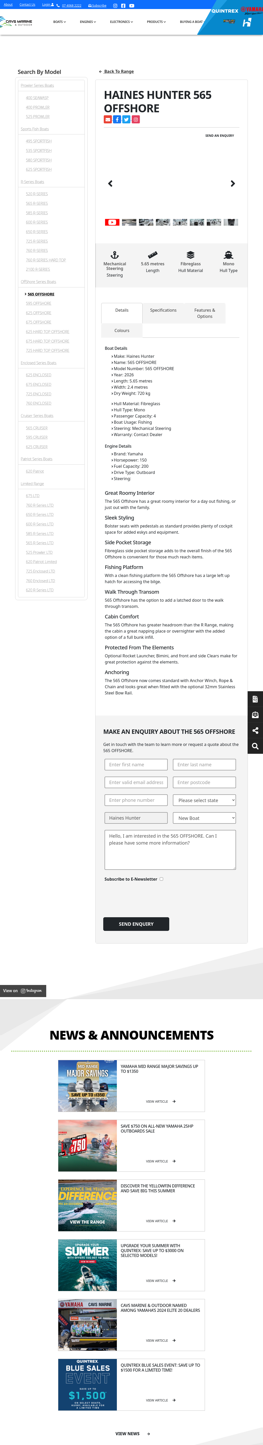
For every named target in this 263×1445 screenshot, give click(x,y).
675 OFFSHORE (38, 322)
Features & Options (204, 313)
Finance (224, 1304)
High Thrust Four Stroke (163, 1328)
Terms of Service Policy (164, 1439)
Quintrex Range (128, 1284)
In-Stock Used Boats (126, 1320)
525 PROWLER (38, 116)
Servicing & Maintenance (227, 1289)
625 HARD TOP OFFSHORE (47, 331)
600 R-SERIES (37, 222)
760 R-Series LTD (40, 505)
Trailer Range (194, 1299)
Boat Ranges (125, 1267)
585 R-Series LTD (40, 533)
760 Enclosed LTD (40, 580)
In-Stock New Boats (130, 1310)
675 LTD (33, 495)
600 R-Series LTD (40, 524)
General (92, 1264)
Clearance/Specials (199, 1286)
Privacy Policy (208, 1439)
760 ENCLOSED (38, 403)
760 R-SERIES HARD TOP (46, 260)
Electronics (120, 22)
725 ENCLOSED (38, 394)
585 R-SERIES (37, 212)
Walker (189, 1340)
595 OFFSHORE (38, 303)
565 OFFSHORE (41, 294)
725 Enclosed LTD (40, 571)
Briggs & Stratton (198, 1327)
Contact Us (27, 4)
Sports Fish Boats (35, 128)
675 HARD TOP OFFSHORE (47, 341)
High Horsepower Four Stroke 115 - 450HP (164, 1314)
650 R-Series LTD (40, 514)
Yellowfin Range (127, 1290)
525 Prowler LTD (39, 552)
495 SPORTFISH (39, 141)
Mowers (190, 1279)
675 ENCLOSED (38, 384)
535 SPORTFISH (39, 150)
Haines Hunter (127, 1297)
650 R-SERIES (37, 231)
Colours (122, 330)
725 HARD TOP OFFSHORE (47, 350)
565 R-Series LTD (40, 542)
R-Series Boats (32, 181)
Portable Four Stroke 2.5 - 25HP (162, 1287)
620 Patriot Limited (41, 561)
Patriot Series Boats (36, 458)
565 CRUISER (37, 428)
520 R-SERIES (37, 193)
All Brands (192, 1313)
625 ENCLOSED (38, 374)
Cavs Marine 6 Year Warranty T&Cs (96, 1282)
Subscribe (23, 1331)
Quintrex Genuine (198, 1292)
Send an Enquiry (219, 135)
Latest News (228, 1298)
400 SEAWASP (37, 97)
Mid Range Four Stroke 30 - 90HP (162, 1299)
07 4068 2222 (69, 5)
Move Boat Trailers (130, 1304)
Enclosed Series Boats (38, 362)
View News (133, 1194)
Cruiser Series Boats (37, 415)
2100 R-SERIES (38, 269)
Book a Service (30, 1287)
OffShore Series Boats (38, 281)
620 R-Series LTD (40, 590)
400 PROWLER (38, 107)
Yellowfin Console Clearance (129, 1332)
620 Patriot (35, 471)
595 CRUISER (37, 437)
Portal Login (90, 1298)
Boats (58, 22)
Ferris (189, 1333)
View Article (65, 1101)
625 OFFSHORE (38, 312)
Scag (188, 1347)
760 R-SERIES (37, 250)
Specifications (163, 310)
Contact (87, 1291)
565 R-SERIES (37, 203)
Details (121, 310)
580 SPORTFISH (39, 160)
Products (155, 22)
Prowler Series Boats (37, 85)
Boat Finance (228, 1279)
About (8, 4)
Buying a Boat (191, 22)
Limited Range (32, 483)
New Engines (194, 1306)
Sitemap (240, 1439)
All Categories (195, 1272)
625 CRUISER (37, 446)
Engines (86, 22)
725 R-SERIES (37, 241)
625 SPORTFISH (39, 169)
